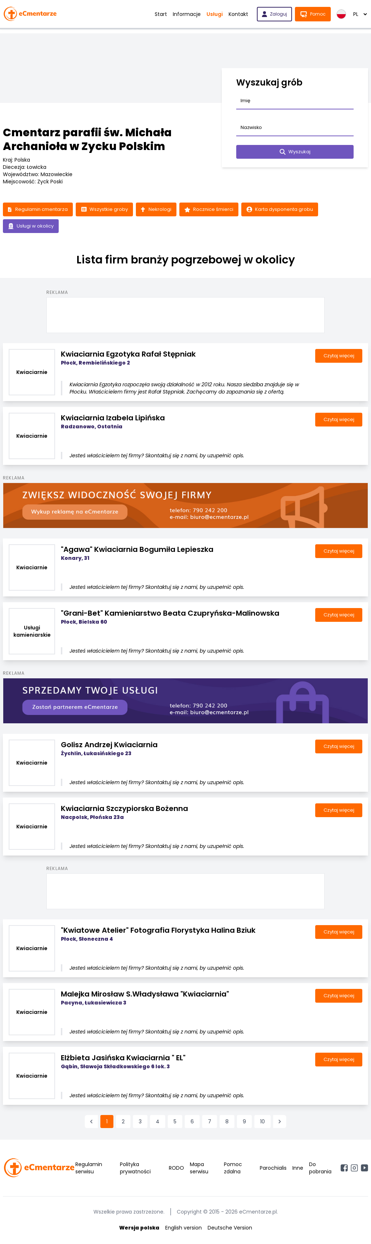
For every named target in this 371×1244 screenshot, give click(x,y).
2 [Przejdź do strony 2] (123, 1122)
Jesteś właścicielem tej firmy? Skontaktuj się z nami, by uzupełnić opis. (157, 457)
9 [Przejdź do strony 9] (244, 1122)
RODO (176, 1169)
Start (161, 14)
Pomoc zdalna (233, 1169)
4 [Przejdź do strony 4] (157, 1122)
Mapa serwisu (199, 1169)
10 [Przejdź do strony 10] (262, 1122)
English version (183, 1228)
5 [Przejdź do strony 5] (175, 1122)
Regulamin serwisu (88, 1169)
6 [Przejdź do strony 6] (192, 1122)
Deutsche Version (230, 1228)
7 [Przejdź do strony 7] (209, 1122)
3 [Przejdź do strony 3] (140, 1122)
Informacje (187, 14)
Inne (297, 1169)
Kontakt (238, 14)
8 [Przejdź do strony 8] (227, 1122)
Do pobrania (320, 1169)
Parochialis (273, 1169)
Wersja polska (139, 1228)
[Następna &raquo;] (279, 1122)
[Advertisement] (185, 315)
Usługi (215, 14)
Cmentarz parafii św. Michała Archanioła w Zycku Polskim (87, 139)
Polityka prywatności (135, 1169)
